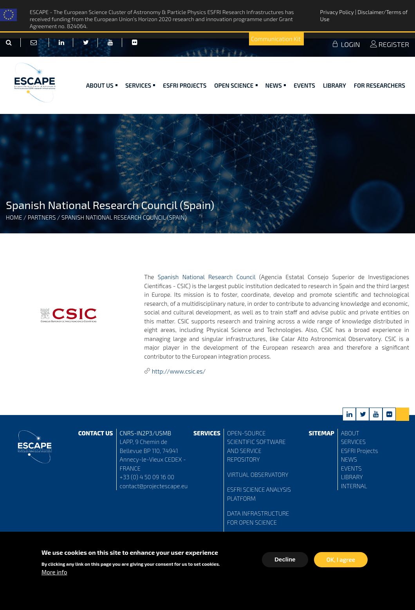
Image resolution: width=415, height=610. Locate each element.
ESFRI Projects (184, 85)
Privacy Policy (337, 12)
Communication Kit (276, 38)
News (275, 85)
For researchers (379, 85)
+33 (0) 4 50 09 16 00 (147, 476)
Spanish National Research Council (207, 276)
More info (54, 573)
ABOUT (350, 433)
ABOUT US (101, 85)
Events (304, 85)
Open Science (235, 85)
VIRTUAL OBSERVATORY (258, 474)
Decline (284, 561)
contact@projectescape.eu (154, 485)
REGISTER (389, 44)
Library (334, 85)
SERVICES (353, 441)
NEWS (349, 459)
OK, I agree (341, 561)
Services (140, 85)
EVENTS (351, 468)
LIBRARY (352, 476)
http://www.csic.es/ (179, 371)
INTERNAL (354, 485)
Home (14, 217)
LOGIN (346, 44)
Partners (42, 217)
